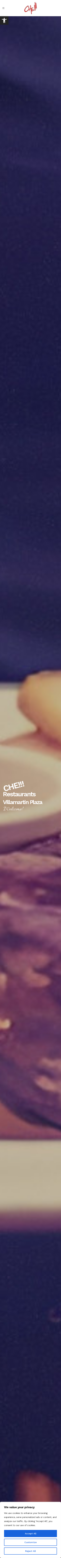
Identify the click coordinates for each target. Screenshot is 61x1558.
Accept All (30, 1533)
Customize (30, 1542)
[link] (4, 20)
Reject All (30, 1551)
